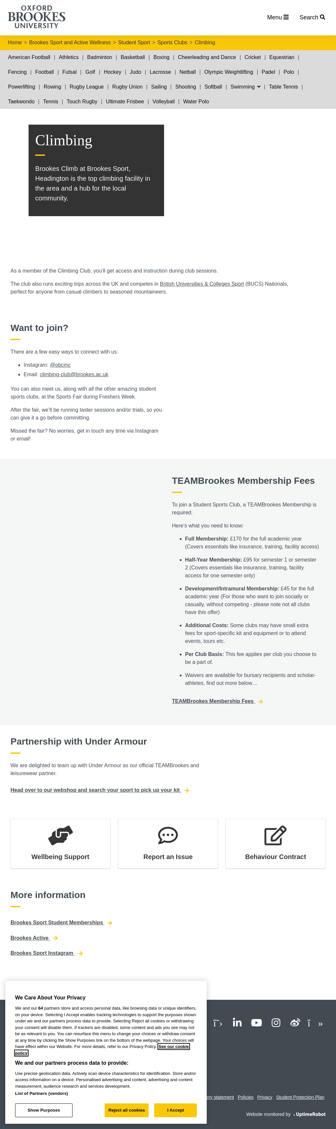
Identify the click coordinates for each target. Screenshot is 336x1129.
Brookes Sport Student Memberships (61, 923)
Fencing (17, 72)
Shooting (185, 87)
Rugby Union (127, 87)
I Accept (175, 1110)
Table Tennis (283, 87)
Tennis (50, 101)
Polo (289, 72)
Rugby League (87, 87)
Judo (135, 72)
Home (15, 42)
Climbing (205, 42)
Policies (245, 1097)
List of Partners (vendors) (41, 1093)
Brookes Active (34, 938)
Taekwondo (21, 101)
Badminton (100, 57)
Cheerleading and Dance (207, 57)
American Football (29, 57)
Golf (90, 72)
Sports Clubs (173, 42)
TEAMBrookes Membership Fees (217, 701)
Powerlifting (21, 87)
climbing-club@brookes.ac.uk (74, 374)
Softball (213, 87)
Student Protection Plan (300, 1097)
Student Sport (134, 42)
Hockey (112, 72)
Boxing (162, 57)
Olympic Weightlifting (228, 72)
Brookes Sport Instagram (46, 953)
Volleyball (164, 101)
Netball (187, 72)
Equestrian (282, 57)
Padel (268, 72)
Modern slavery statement (207, 1097)
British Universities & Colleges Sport (202, 284)
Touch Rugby (82, 101)
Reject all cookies (126, 1110)
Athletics (68, 57)
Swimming (246, 87)
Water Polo (196, 101)
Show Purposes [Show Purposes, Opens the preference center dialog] (44, 1110)
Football (44, 72)
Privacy (264, 1097)
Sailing (159, 87)
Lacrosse (160, 72)
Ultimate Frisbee (125, 101)
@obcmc (60, 365)
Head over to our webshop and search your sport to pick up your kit (99, 790)
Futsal (69, 72)
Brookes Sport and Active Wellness (70, 42)
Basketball (133, 57)
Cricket (252, 57)
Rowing (52, 87)
